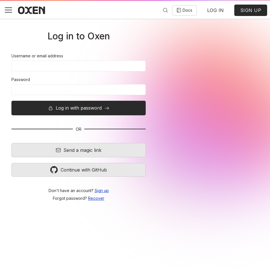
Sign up (102, 190)
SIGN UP (250, 10)
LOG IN (215, 10)
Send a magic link (78, 150)
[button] (8, 10)
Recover (96, 198)
